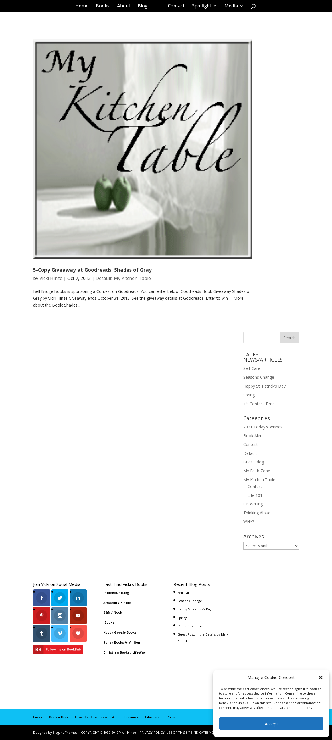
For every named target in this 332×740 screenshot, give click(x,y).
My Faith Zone (256, 470)
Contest (250, 444)
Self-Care (251, 368)
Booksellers (58, 717)
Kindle (125, 602)
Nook (118, 612)
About (125, 6)
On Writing (253, 504)
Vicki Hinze (50, 278)
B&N (106, 612)
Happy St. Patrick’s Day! (264, 386)
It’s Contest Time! (259, 403)
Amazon (110, 602)
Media (229, 6)
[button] (320, 677)
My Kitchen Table (132, 278)
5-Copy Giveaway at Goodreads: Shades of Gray (92, 269)
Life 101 (255, 495)
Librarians (130, 717)
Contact (174, 6)
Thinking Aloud (256, 512)
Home (83, 6)
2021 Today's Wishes (262, 427)
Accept (271, 724)
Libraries (152, 717)
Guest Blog (253, 462)
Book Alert (253, 435)
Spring (249, 395)
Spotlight (199, 6)
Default (104, 278)
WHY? (248, 521)
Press (171, 717)
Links (37, 717)
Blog (144, 6)
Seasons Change (258, 377)
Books (105, 6)
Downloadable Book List (94, 717)
